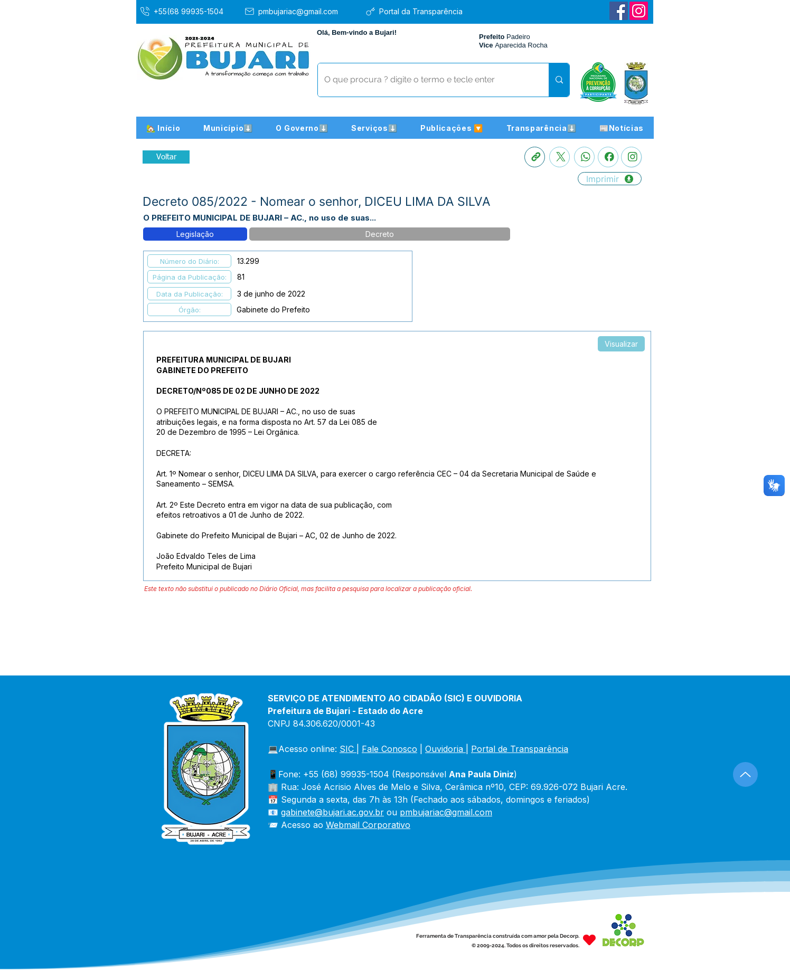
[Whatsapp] (584, 157)
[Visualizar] (621, 343)
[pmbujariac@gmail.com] (300, 11)
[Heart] (589, 939)
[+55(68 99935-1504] (189, 11)
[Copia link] (534, 157)
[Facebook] (618, 11)
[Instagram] (638, 11)
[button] (228, 127)
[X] (559, 157)
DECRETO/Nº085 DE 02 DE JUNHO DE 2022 (237, 390)
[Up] (745, 774)
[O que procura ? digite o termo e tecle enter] (425, 80)
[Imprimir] (610, 178)
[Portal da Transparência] (421, 11)
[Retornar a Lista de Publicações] (166, 157)
